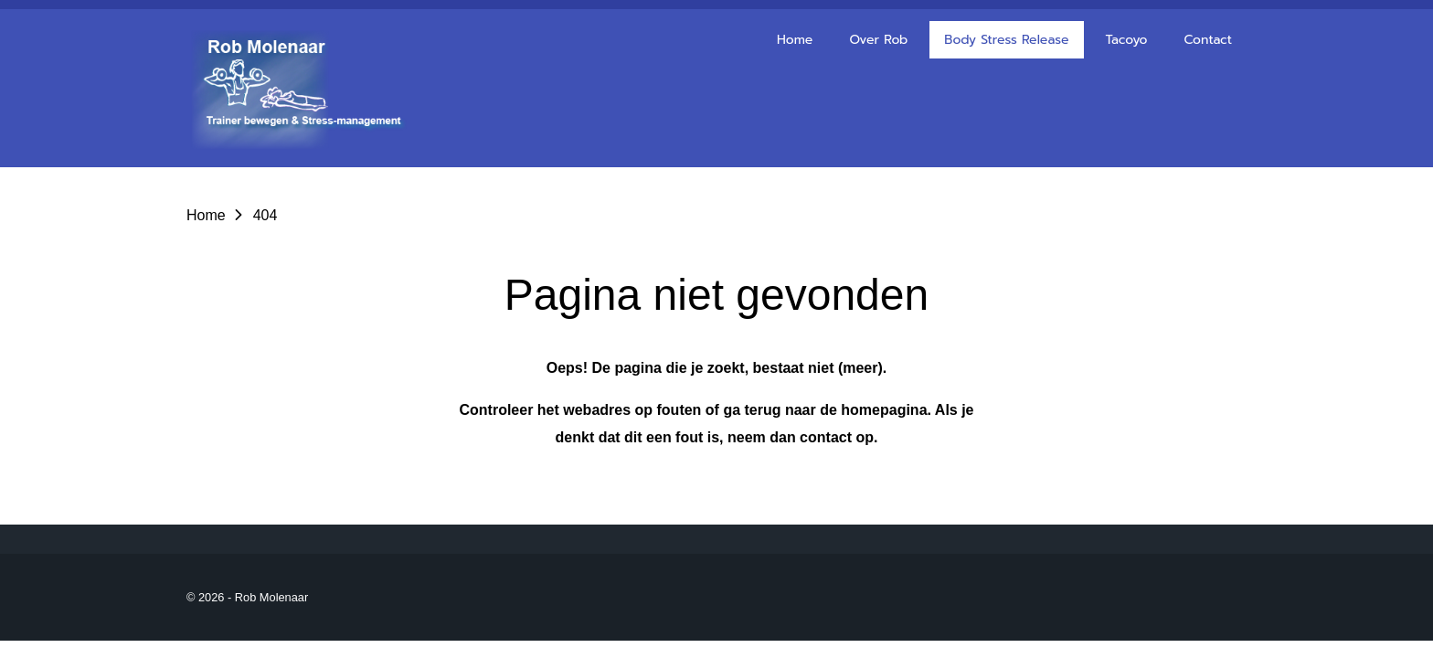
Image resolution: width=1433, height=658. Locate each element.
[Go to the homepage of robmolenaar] (305, 88)
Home (794, 39)
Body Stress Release (1006, 39)
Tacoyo (1127, 39)
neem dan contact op (800, 437)
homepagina (884, 410)
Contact (1208, 39)
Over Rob (878, 39)
